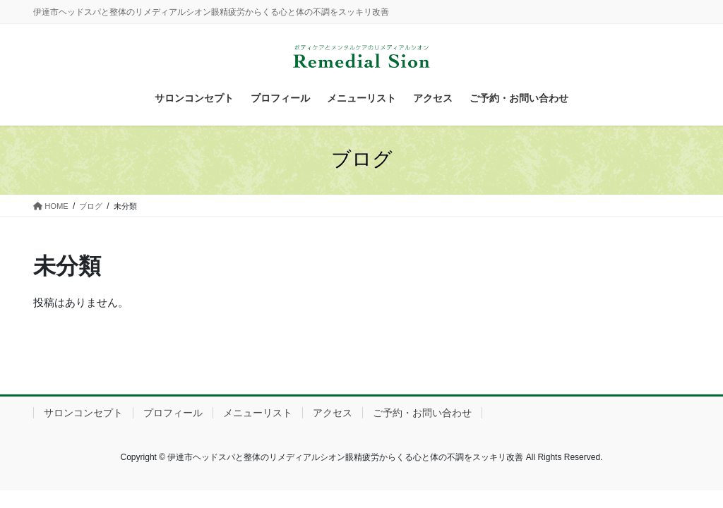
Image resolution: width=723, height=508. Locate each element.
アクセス (332, 412)
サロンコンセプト (83, 412)
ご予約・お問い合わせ (422, 412)
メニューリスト (257, 412)
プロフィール (173, 412)
